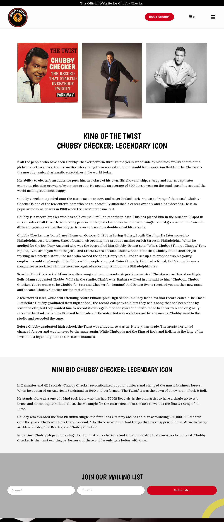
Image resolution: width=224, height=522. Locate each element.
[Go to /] (68, 17)
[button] (182, 490)
